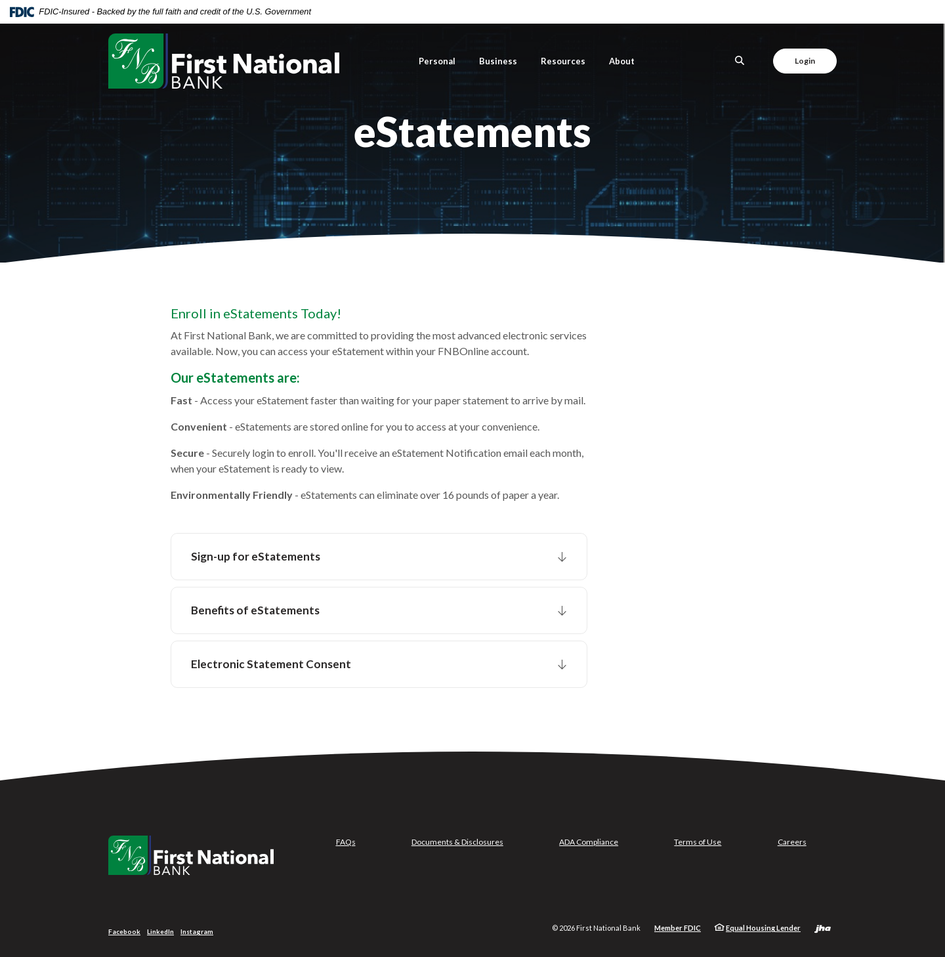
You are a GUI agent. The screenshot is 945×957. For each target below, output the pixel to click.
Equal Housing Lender (763, 928)
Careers (792, 842)
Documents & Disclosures (457, 842)
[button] (379, 556)
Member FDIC (677, 928)
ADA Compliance (588, 842)
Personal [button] (437, 61)
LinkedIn (160, 931)
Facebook (124, 931)
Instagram (196, 931)
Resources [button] (563, 61)
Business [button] (498, 61)
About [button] (622, 61)
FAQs (346, 842)
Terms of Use (697, 842)
